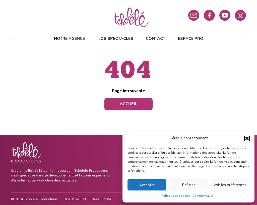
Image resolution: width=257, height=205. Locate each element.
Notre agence (69, 38)
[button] (246, 138)
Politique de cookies (175, 196)
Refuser (188, 184)
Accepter (147, 184)
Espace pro (190, 38)
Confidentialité (202, 196)
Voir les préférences (230, 184)
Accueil (129, 104)
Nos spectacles (115, 38)
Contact (155, 38)
